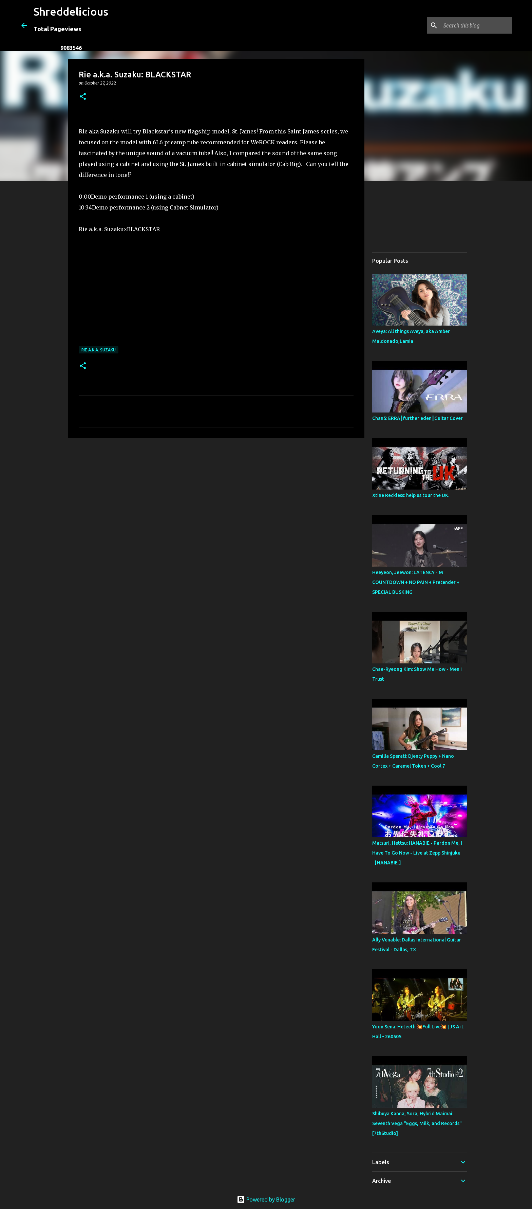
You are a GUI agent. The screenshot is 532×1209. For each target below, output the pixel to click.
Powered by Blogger (266, 1199)
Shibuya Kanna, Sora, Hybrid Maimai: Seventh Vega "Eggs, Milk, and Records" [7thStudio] (417, 1123)
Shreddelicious (71, 11)
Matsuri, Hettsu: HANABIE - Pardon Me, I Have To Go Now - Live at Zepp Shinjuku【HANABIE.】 (417, 852)
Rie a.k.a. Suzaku (98, 350)
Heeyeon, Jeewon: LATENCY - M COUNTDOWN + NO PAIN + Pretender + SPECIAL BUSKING (415, 582)
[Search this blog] (476, 25)
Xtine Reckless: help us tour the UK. (410, 495)
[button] (83, 97)
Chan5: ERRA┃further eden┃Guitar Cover (417, 418)
